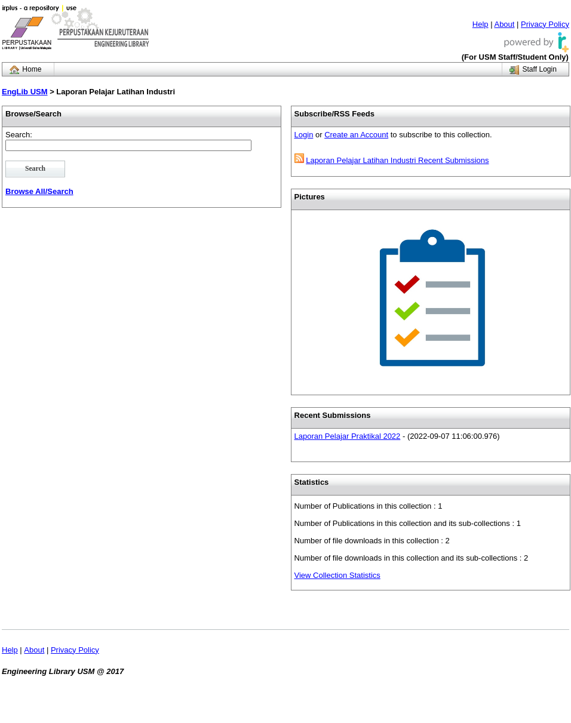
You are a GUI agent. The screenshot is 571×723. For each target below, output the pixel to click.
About (504, 24)
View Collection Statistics (337, 575)
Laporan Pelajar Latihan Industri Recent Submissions (397, 160)
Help (480, 24)
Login (304, 134)
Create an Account (356, 134)
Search (35, 169)
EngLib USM (25, 91)
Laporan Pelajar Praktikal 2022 (347, 436)
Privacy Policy (545, 24)
